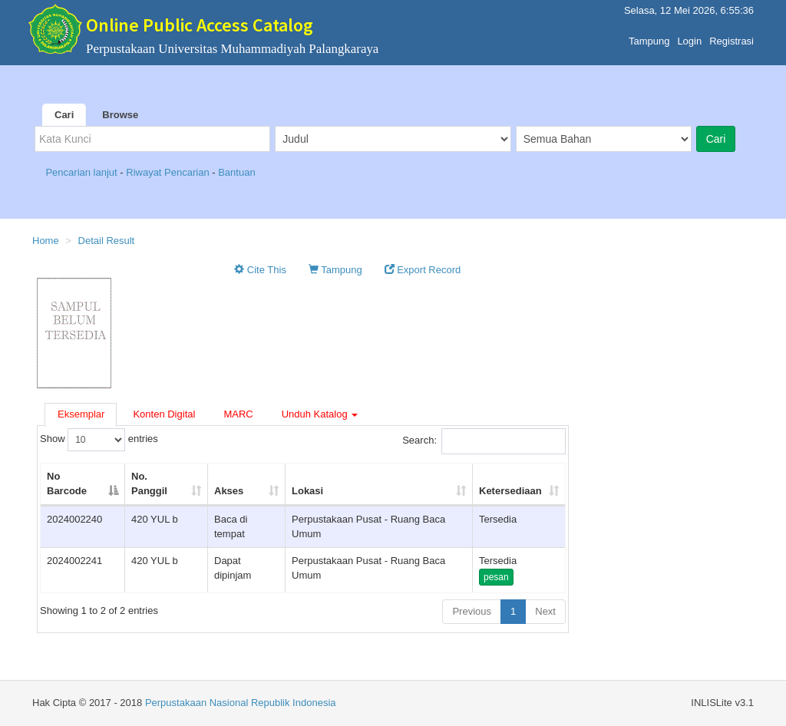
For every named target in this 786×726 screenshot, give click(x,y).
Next (545, 611)
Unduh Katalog (320, 414)
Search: (484, 441)
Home (45, 240)
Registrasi (731, 37)
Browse (120, 114)
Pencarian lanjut (82, 172)
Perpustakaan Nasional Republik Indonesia (240, 702)
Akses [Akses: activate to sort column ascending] (228, 491)
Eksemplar (81, 414)
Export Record (423, 270)
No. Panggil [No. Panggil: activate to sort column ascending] (149, 483)
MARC (238, 414)
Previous (471, 611)
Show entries (99, 439)
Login (689, 37)
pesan (496, 577)
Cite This (260, 270)
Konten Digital (164, 414)
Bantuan (236, 172)
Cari (64, 114)
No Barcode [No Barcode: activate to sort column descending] (67, 483)
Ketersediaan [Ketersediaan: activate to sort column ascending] (510, 491)
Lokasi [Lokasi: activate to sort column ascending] (307, 491)
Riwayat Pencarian (169, 172)
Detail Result (106, 240)
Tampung (649, 37)
